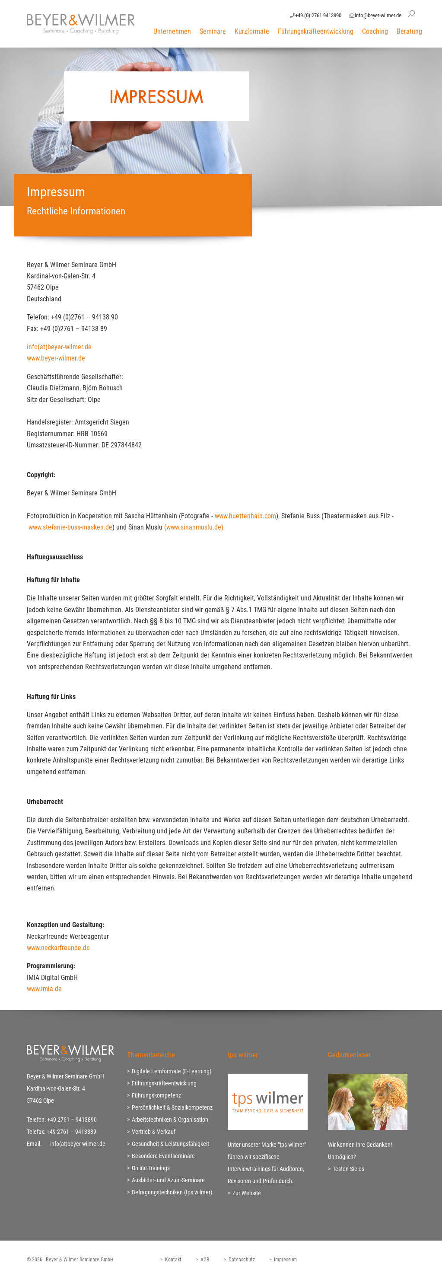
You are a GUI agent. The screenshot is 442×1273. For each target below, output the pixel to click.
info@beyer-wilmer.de (378, 15)
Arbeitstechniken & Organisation (170, 1119)
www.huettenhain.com (245, 516)
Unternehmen (172, 31)
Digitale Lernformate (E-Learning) (171, 1071)
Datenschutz (242, 1260)
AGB (205, 1260)
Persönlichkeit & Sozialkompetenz (172, 1107)
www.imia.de (44, 989)
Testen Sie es (348, 1168)
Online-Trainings (151, 1168)
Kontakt (173, 1260)
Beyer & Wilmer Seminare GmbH (79, 1260)
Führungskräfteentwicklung (315, 31)
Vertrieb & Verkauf (153, 1131)
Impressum (285, 1260)
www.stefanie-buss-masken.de (70, 527)
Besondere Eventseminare (163, 1155)
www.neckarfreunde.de (58, 948)
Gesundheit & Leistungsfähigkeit (170, 1143)
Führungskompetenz (156, 1095)
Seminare (213, 31)
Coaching (375, 31)
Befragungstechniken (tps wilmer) (172, 1192)
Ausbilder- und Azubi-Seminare (168, 1180)
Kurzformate (252, 31)
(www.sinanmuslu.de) (194, 527)
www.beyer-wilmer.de (56, 358)
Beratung (409, 31)
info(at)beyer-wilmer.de (59, 347)
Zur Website (246, 1193)
